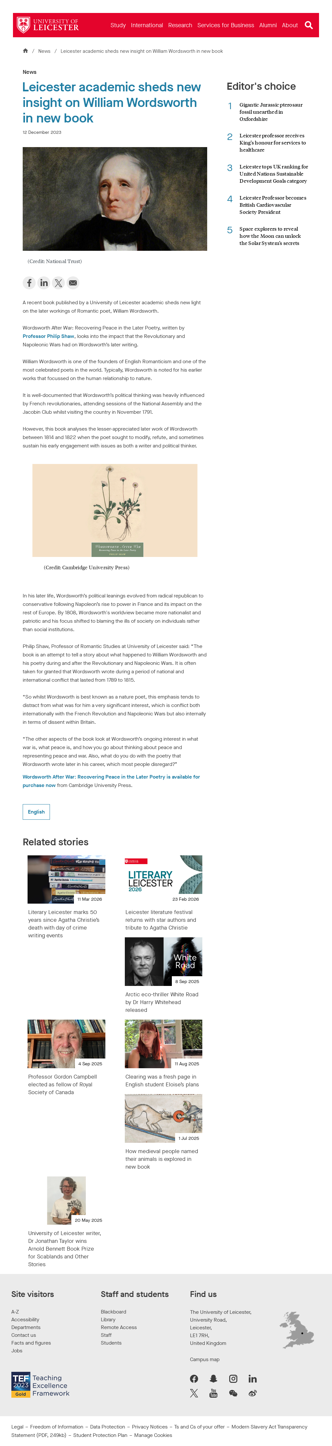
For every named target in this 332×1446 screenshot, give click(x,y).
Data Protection (107, 1426)
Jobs (16, 1350)
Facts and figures (31, 1342)
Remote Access (119, 1327)
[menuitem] (118, 25)
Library (108, 1319)
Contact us (23, 1335)
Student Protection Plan (100, 1435)
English (36, 811)
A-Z (15, 1311)
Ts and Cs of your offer (199, 1426)
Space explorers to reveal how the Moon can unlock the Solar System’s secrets (270, 235)
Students (111, 1342)
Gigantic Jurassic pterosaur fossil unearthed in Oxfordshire (271, 111)
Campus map (204, 1359)
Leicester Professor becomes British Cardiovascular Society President (273, 204)
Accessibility (25, 1319)
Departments (26, 1327)
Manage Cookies (153, 1435)
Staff (106, 1335)
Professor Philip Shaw (48, 336)
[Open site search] (309, 25)
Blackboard (113, 1311)
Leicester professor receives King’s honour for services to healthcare (273, 142)
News (45, 51)
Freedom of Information (56, 1426)
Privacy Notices (150, 1426)
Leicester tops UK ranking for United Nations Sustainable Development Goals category (274, 173)
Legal (17, 1426)
